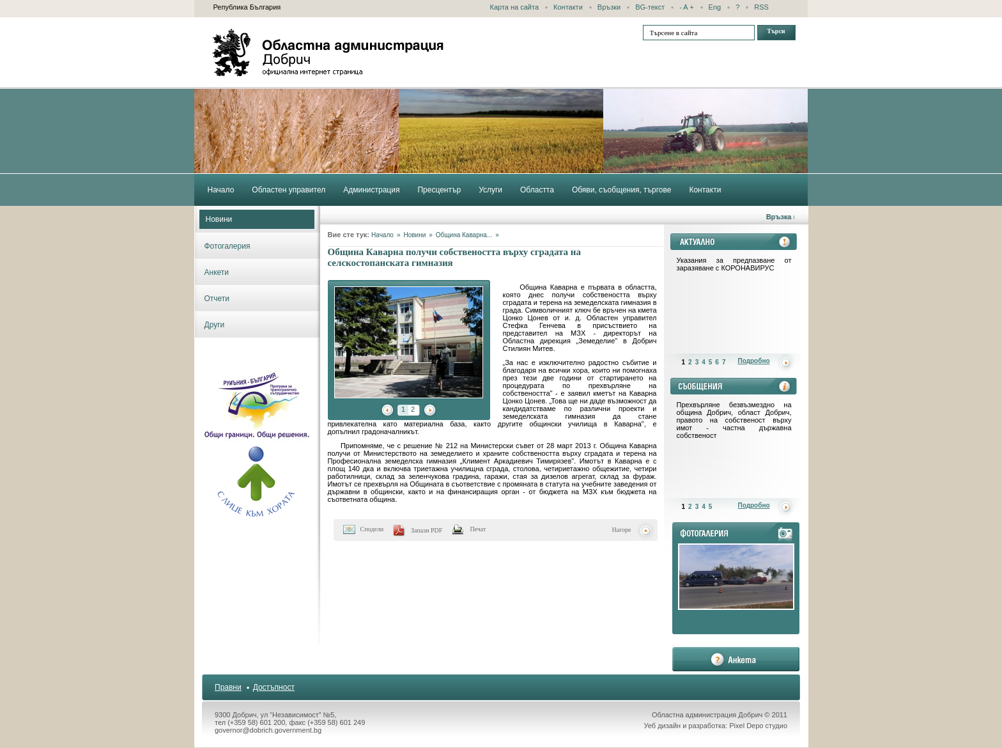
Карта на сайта (514, 7)
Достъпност (274, 687)
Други (214, 324)
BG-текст (650, 7)
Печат (478, 529)
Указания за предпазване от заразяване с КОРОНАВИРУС (734, 264)
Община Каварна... (464, 234)
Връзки (608, 7)
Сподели (372, 529)
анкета (735, 659)
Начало (382, 234)
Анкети (216, 272)
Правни (228, 687)
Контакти (568, 7)
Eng (715, 7)
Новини (219, 219)
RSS (761, 7)
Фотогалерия (227, 246)
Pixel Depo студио (758, 725)
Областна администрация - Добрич (328, 52)
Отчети (217, 298)
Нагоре (621, 529)
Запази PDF (426, 530)
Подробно (754, 360)
